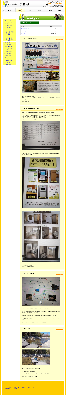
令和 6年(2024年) (8, 23)
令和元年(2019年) (8, 46)
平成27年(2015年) (8, 55)
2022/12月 (10, 29)
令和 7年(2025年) (8, 22)
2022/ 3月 (9, 39)
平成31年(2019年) (8, 48)
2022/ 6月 (9, 36)
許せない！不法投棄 (24, 31)
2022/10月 (10, 31)
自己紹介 (11, 10)
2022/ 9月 (10, 32)
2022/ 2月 (10, 40)
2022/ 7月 (9, 35)
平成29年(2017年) (8, 51)
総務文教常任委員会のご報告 (26, 30)
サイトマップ (14, 388)
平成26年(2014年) (8, 57)
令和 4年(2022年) (8, 27)
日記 (20, 10)
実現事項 (50, 10)
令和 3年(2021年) (8, 42)
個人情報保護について (9, 76)
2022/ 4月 (9, 38)
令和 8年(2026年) (8, 20)
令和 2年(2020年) (8, 44)
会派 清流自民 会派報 (25, 28)
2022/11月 (10, 30)
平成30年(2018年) (8, 49)
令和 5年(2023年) (8, 25)
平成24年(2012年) (8, 60)
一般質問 (40, 10)
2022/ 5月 (9, 37)
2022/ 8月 (10, 33)
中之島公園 (23, 33)
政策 (30, 10)
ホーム (4, 10)
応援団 (59, 10)
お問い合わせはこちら (9, 70)
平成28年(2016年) (8, 53)
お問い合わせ (7, 388)
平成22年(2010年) (8, 64)
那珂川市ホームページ (9, 83)
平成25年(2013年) (8, 58)
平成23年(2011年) (8, 62)
